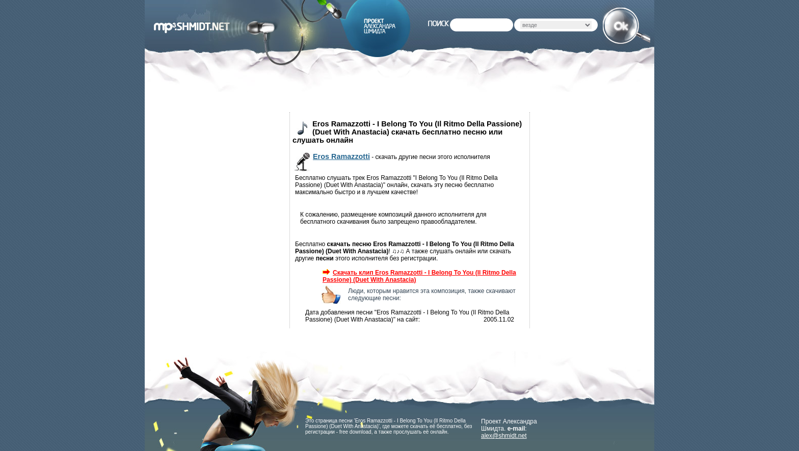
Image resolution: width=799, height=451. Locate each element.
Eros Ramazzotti (341, 156)
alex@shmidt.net (504, 435)
